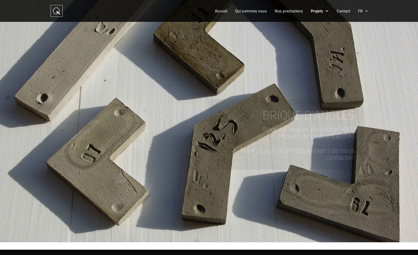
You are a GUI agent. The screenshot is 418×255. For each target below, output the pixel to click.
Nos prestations (289, 11)
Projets (317, 11)
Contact (343, 11)
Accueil (221, 11)
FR (360, 11)
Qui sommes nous (251, 11)
